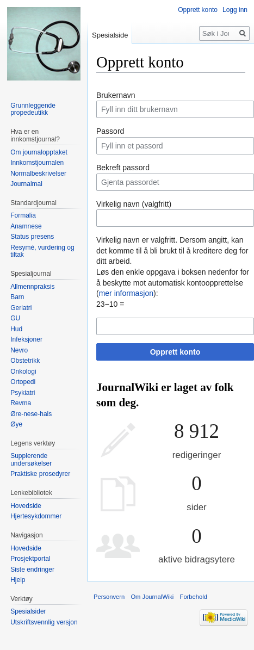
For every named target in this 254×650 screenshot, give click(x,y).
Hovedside (25, 506)
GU (15, 318)
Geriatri (21, 308)
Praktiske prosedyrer (40, 474)
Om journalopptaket (38, 152)
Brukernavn (115, 95)
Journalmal (26, 184)
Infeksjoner (26, 339)
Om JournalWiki (152, 596)
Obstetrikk (25, 360)
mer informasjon (126, 293)
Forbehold (193, 596)
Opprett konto (175, 352)
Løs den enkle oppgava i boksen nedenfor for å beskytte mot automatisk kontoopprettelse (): (172, 283)
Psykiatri (22, 393)
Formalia (23, 215)
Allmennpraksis (32, 286)
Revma (20, 403)
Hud (16, 329)
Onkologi (23, 371)
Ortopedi (22, 382)
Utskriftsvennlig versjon (43, 622)
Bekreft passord (123, 167)
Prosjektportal (30, 558)
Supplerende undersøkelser (31, 459)
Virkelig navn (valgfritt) (133, 204)
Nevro (19, 350)
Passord (110, 131)
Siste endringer (32, 569)
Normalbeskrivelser (38, 173)
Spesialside (110, 35)
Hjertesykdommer (35, 516)
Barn (17, 297)
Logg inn (234, 10)
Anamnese (25, 226)
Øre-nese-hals (31, 414)
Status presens (32, 236)
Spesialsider (28, 611)
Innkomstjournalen (37, 162)
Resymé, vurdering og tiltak (42, 251)
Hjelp (17, 580)
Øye (16, 424)
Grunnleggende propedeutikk (32, 109)
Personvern (109, 596)
